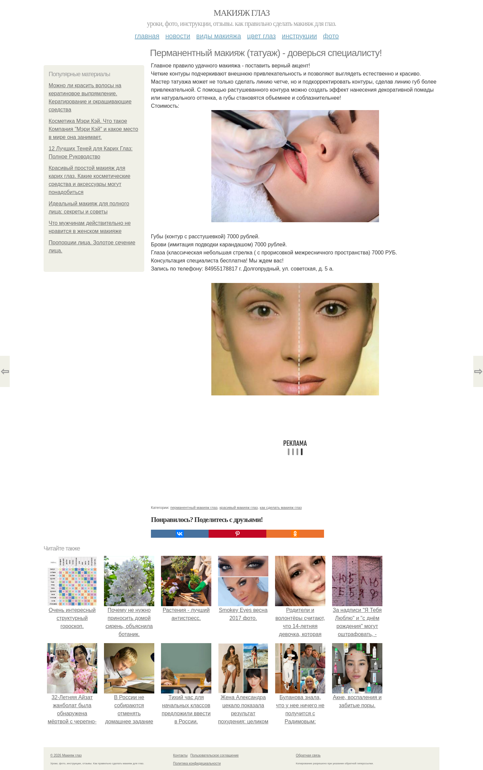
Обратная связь (308, 755)
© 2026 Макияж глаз (66, 755)
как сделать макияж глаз (281, 508)
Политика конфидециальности (197, 763)
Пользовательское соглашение (215, 755)
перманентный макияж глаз (194, 508)
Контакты (180, 755)
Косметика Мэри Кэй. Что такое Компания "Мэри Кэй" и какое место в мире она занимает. (93, 129)
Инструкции (299, 36)
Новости (177, 36)
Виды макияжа (218, 36)
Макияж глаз (242, 13)
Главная (147, 36)
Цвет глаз (261, 36)
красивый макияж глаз (238, 508)
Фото (331, 36)
